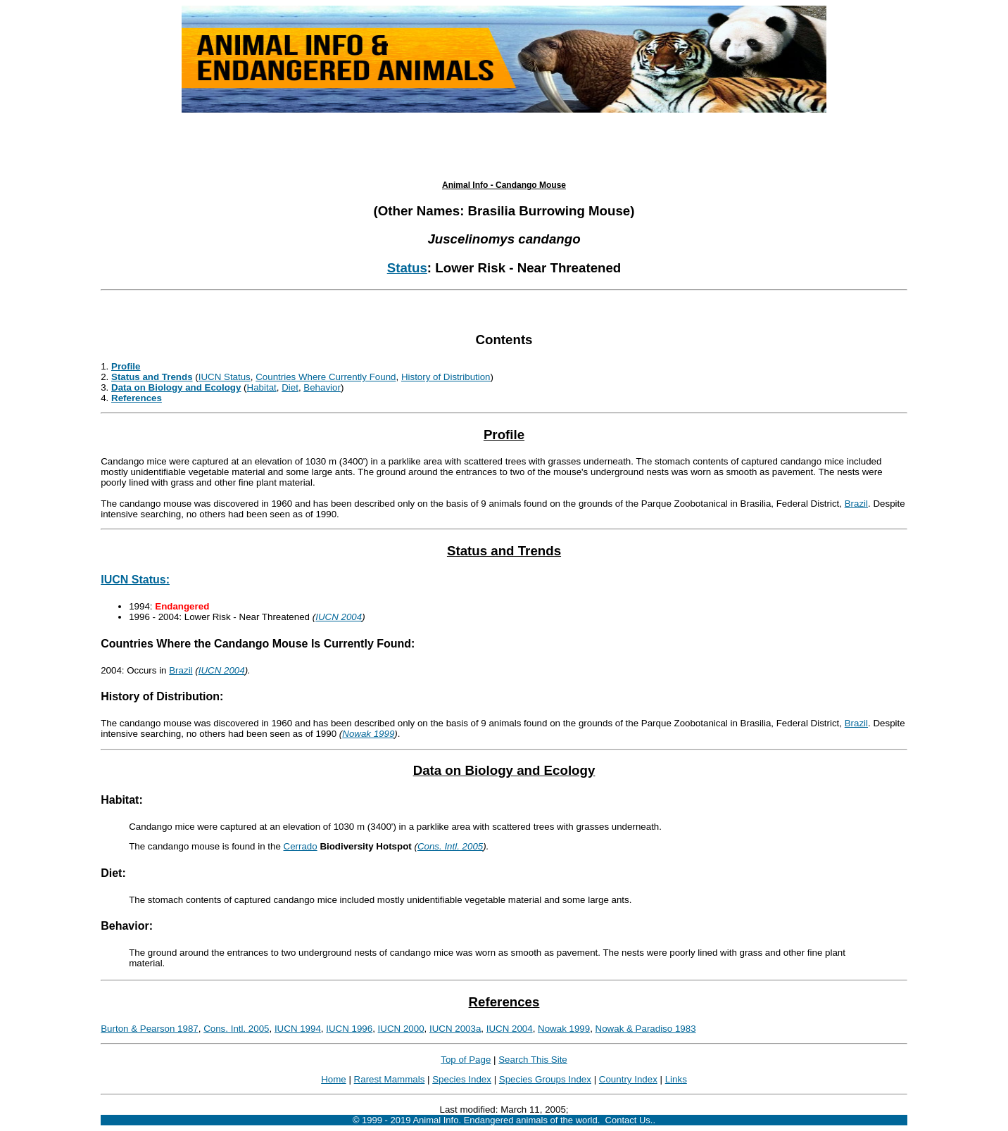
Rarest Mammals (389, 1079)
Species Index (461, 1079)
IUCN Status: (135, 580)
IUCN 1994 (298, 1028)
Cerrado (300, 846)
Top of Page (466, 1059)
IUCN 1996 (349, 1028)
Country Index (628, 1079)
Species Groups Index (545, 1079)
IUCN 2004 (338, 617)
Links (676, 1079)
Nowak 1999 (368, 733)
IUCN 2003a (455, 1028)
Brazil (856, 503)
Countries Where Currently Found (326, 377)
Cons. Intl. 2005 (450, 846)
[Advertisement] (504, 146)
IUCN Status (225, 377)
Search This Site (532, 1059)
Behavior (322, 387)
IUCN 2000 (401, 1028)
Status (407, 267)
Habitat (262, 387)
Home (333, 1079)
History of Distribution (446, 377)
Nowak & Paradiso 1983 (646, 1028)
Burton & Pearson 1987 (150, 1028)
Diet (290, 387)
